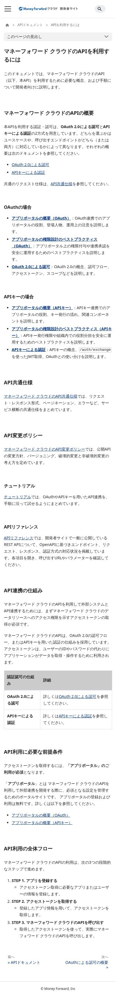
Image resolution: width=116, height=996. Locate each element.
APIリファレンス (18, 537)
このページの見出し (24, 36)
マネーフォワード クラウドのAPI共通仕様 (40, 396)
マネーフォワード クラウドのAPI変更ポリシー (44, 449)
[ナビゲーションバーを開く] (8, 9)
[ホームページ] (7, 25)
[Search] (100, 9)
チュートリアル (17, 496)
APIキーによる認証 (28, 172)
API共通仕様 (61, 183)
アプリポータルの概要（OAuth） (41, 218)
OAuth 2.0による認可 (30, 164)
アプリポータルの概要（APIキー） (42, 307)
